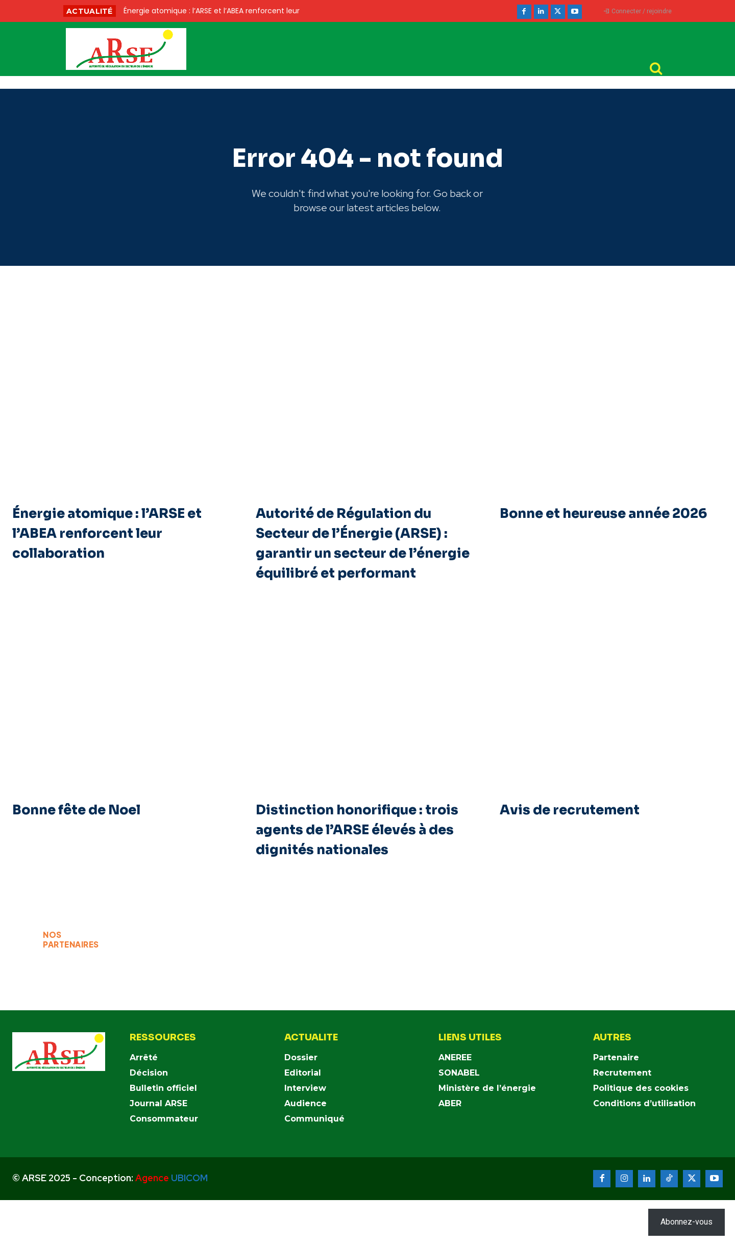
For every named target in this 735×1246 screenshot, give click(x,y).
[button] (656, 68)
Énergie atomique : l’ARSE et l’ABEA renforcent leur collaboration (113, 539)
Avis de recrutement (581, 835)
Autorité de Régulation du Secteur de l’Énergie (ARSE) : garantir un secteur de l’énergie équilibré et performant (365, 559)
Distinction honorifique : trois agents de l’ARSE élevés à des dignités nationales (352, 865)
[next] (401, 11)
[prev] (385, 11)
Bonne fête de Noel (88, 835)
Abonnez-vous (686, 1222)
